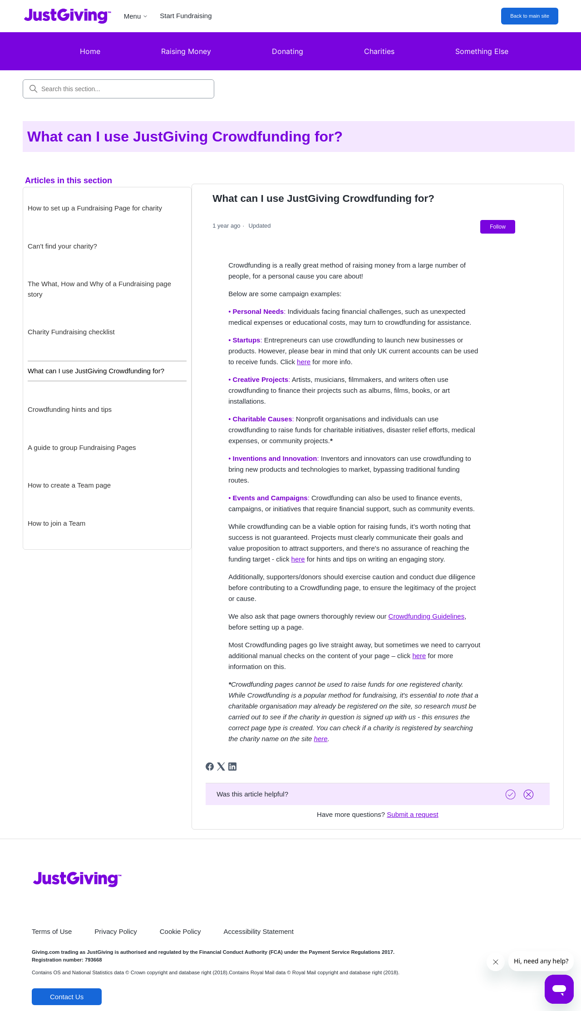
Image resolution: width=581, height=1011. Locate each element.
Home (90, 51)
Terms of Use (52, 931)
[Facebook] (210, 766)
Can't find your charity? (62, 246)
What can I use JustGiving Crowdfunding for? (96, 371)
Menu (136, 16)
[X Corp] (221, 766)
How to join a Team (56, 523)
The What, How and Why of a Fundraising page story (99, 289)
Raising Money (186, 51)
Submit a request (412, 814)
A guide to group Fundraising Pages (82, 447)
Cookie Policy (180, 931)
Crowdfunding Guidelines (427, 616)
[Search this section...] (118, 89)
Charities (379, 51)
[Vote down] (530, 794)
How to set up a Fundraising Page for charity (95, 208)
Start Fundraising (186, 16)
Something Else (481, 51)
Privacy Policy (115, 931)
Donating (287, 51)
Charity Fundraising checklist (71, 332)
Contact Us (67, 997)
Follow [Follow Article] (498, 227)
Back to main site (529, 16)
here (303, 362)
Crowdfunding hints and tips (70, 409)
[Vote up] (511, 794)
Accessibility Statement (259, 931)
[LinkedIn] (232, 766)
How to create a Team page (69, 485)
